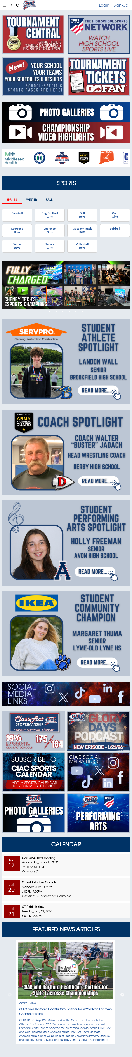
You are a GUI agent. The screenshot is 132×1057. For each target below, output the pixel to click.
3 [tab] (63, 311)
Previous (10, 995)
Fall (49, 199)
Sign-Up (121, 5)
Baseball (17, 213)
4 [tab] (69, 311)
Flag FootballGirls (50, 214)
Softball (115, 229)
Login (104, 5)
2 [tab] (56, 311)
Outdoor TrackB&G (82, 230)
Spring (12, 199)
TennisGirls (49, 246)
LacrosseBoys (17, 230)
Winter (31, 199)
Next (122, 995)
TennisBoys (17, 246)
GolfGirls (115, 214)
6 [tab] (82, 311)
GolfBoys (82, 214)
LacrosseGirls (50, 230)
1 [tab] (49, 311)
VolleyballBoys (82, 246)
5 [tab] (76, 311)
